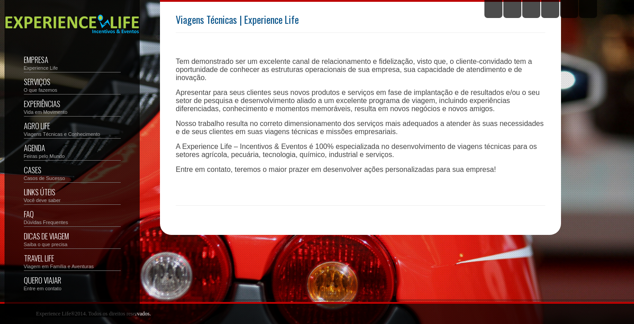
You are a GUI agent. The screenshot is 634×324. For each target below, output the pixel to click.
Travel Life (72, 260)
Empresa (72, 62)
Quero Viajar (72, 282)
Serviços (72, 84)
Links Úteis (72, 194)
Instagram (569, 9)
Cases (72, 172)
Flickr (531, 9)
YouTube (550, 9)
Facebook (512, 9)
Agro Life (72, 128)
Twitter (493, 9)
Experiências (72, 106)
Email (588, 9)
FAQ (72, 216)
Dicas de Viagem (72, 238)
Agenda (72, 150)
